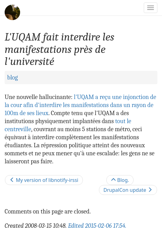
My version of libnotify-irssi (44, 180)
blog (12, 77)
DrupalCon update (128, 190)
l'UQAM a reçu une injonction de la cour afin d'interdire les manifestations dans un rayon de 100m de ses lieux (80, 105)
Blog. (120, 180)
